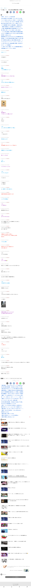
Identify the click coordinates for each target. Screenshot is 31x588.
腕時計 (18, 378)
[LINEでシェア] (20, 12)
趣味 (21, 378)
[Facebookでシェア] (11, 12)
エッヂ (2, 378)
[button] (24, 12)
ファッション (8, 378)
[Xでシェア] (7, 12)
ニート (5, 378)
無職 (11, 378)
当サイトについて (15, 585)
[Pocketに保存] (17, 12)
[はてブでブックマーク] (14, 12)
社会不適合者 (15, 378)
